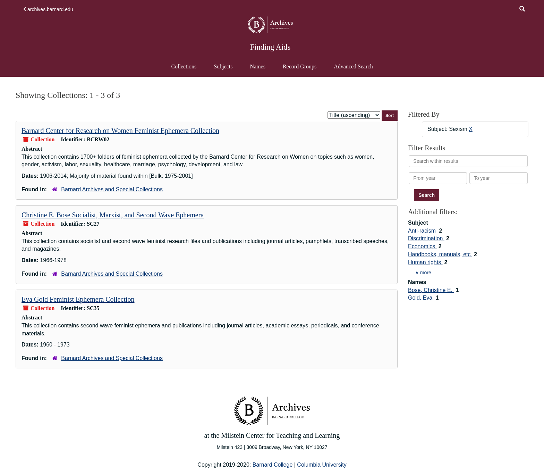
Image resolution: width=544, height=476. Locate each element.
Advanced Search (353, 70)
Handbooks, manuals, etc (440, 254)
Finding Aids (270, 47)
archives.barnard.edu (48, 9)
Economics (422, 246)
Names (257, 66)
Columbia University (321, 465)
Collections (183, 66)
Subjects (223, 66)
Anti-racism (422, 231)
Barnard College (273, 465)
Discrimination (426, 238)
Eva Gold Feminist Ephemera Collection (78, 299)
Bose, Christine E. (431, 290)
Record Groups (299, 66)
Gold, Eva (421, 298)
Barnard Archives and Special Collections (112, 189)
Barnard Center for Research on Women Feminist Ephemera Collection (120, 130)
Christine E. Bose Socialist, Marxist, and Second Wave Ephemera (113, 215)
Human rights (425, 262)
